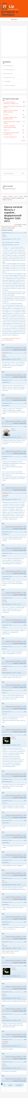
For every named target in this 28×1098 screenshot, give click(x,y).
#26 (25, 941)
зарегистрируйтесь (13, 226)
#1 (25, 232)
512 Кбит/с (6, 114)
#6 (25, 456)
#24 (25, 902)
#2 (25, 352)
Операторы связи (8, 73)
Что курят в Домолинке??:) (10, 137)
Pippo (4, 1016)
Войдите (3, 226)
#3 (25, 380)
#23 (25, 878)
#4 (25, 403)
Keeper (13, 737)
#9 (25, 553)
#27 (25, 965)
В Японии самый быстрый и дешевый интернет (10, 118)
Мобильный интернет (9, 77)
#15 (25, 690)
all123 (4, 994)
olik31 (4, 355)
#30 (25, 1039)
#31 (25, 1061)
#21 (25, 840)
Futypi (4, 235)
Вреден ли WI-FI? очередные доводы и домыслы (10, 111)
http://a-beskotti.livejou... (8, 340)
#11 (25, 597)
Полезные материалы (9, 85)
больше (23, 140)
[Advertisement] (14, 41)
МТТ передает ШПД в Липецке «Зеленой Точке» (11, 133)
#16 (25, 711)
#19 (25, 800)
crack (12, 428)
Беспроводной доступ (9, 69)
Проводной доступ (8, 65)
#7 (25, 493)
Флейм (20, 196)
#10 (25, 576)
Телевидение (7, 81)
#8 (25, 531)
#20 (25, 820)
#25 (25, 922)
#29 (25, 1014)
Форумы (10, 196)
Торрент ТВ (6, 130)
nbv (3, 880)
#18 (25, 779)
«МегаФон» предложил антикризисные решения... (9, 126)
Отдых (15, 196)
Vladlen (4, 600)
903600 (4, 668)
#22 (25, 860)
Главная (5, 196)
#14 (25, 666)
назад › (10, 1085)
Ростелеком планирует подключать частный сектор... (11, 102)
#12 (25, 625)
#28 (25, 991)
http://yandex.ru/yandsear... (8, 953)
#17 (25, 734)
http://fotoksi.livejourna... (15, 338)
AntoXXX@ (5, 495)
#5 (25, 426)
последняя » (19, 1085)
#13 (25, 646)
